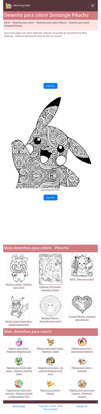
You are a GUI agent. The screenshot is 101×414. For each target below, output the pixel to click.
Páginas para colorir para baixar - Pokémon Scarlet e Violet (19, 367)
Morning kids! (17, 6)
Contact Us (82, 406)
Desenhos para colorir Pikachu (52, 22)
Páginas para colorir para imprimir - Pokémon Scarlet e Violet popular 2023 (18, 390)
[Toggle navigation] (92, 5)
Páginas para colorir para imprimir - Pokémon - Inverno (82, 390)
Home (7, 22)
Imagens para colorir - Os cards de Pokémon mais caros (50, 367)
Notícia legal (19, 406)
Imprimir (50, 85)
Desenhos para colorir (23, 22)
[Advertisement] (50, 60)
